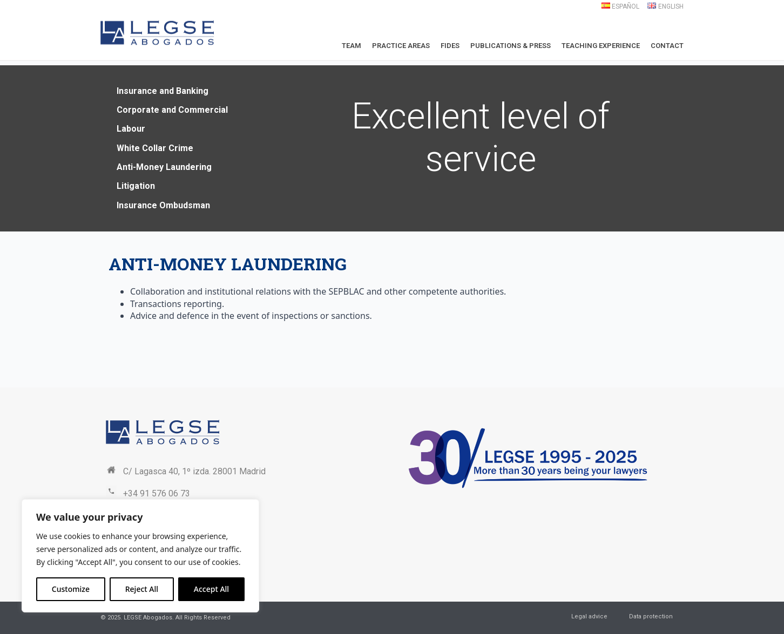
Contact (667, 46)
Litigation (136, 186)
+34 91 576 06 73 (156, 493)
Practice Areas (401, 46)
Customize (71, 589)
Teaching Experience (601, 46)
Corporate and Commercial (172, 110)
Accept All (211, 589)
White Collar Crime (155, 148)
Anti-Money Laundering (164, 167)
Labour (131, 129)
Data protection (651, 616)
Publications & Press (510, 46)
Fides (450, 46)
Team (351, 46)
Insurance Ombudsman (163, 205)
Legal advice (589, 616)
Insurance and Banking (162, 91)
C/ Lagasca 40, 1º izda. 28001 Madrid (194, 471)
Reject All (141, 589)
